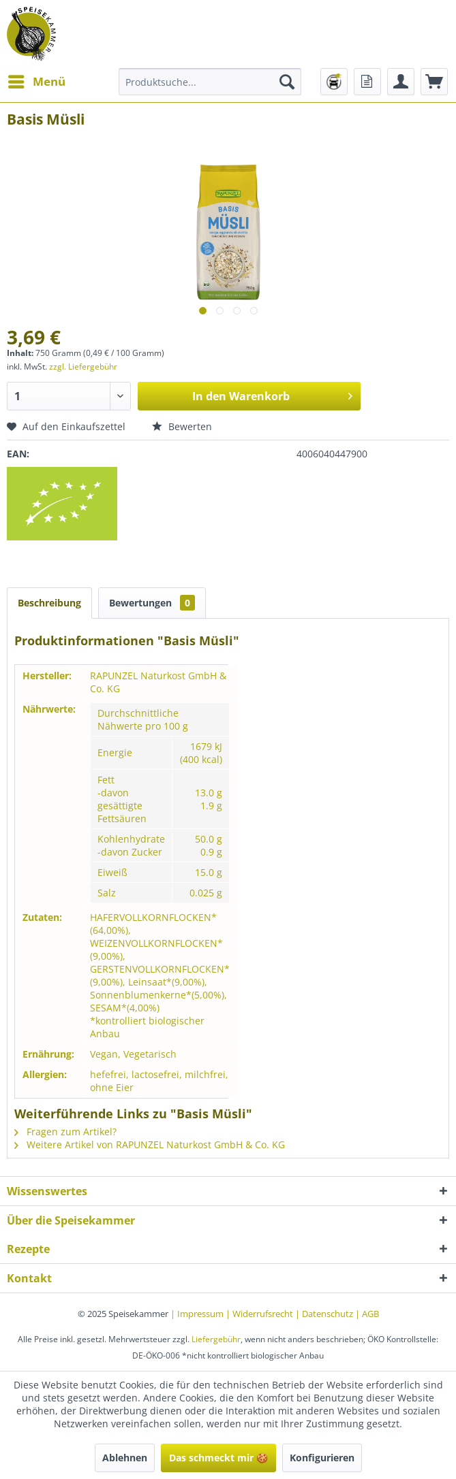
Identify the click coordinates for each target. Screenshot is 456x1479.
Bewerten (182, 426)
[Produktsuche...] (210, 81)
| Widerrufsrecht (260, 1313)
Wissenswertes (47, 1191)
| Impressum (198, 1313)
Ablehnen (124, 1457)
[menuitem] (36, 81)
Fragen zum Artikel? (65, 1131)
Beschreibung (49, 602)
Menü (36, 80)
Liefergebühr (216, 1339)
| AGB (367, 1313)
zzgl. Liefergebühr (83, 366)
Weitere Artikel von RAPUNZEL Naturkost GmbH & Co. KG (149, 1144)
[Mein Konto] (400, 81)
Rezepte (28, 1248)
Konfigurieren (322, 1457)
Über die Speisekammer (71, 1220)
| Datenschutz (325, 1313)
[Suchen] (287, 81)
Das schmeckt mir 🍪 (218, 1457)
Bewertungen (152, 603)
